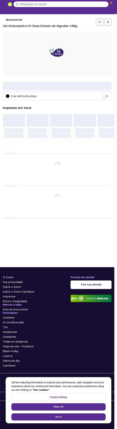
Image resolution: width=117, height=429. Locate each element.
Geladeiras (9, 336)
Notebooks (10, 332)
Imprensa (9, 296)
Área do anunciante (15, 309)
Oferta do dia (11, 360)
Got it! (58, 417)
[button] (99, 22)
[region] (58, 400)
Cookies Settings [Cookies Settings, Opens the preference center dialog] (58, 397)
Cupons (8, 356)
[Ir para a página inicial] (10, 4)
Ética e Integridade (15, 301)
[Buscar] (17, 4)
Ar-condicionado (13, 322)
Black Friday (10, 351)
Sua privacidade (13, 282)
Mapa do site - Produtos (18, 346)
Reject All (58, 407)
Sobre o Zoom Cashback (18, 291)
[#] (14, 126)
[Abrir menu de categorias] (4, 4)
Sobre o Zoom (12, 286)
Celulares (9, 317)
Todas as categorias (15, 341)
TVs (5, 327)
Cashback (9, 365)
